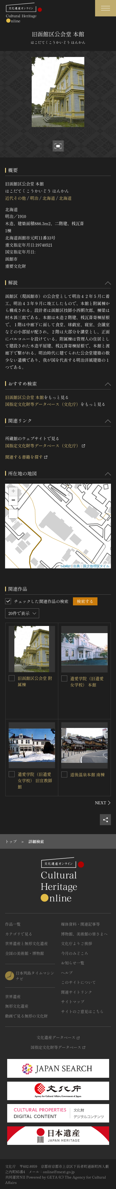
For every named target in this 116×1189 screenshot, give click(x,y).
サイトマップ (72, 1001)
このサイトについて (78, 982)
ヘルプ (67, 972)
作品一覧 (13, 924)
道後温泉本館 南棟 (87, 774)
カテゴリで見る (18, 934)
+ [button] (13, 491)
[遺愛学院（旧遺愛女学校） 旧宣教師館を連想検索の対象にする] (12, 774)
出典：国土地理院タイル (91, 566)
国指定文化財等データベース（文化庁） (42, 404)
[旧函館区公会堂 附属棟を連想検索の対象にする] (12, 678)
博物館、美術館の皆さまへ (84, 934)
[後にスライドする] (103, 803)
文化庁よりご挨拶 (76, 943)
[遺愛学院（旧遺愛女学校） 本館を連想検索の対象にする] (64, 678)
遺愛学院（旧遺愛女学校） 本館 (87, 681)
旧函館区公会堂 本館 (24, 397)
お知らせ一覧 (72, 963)
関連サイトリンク (76, 992)
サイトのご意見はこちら (82, 1011)
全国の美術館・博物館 (24, 953)
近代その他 (15, 198)
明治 (34, 198)
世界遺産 (13, 996)
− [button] (13, 500)
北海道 (48, 198)
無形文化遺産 (16, 1006)
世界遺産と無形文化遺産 (26, 943)
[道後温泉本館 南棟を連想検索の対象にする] (64, 774)
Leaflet (66, 566)
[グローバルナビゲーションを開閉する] (105, 8)
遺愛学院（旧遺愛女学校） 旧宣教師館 (35, 780)
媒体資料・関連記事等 (80, 924)
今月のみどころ (74, 953)
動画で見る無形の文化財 (26, 1016)
